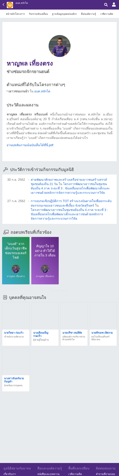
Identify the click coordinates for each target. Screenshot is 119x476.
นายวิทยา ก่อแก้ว (13, 332)
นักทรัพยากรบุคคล (13, 385)
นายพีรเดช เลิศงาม (102, 332)
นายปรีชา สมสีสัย (72, 332)
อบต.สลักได (21, 3)
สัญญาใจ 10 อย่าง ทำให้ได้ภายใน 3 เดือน (44, 250)
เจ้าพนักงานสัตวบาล (14, 336)
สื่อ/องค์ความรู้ (88, 13)
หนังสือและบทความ (48, 474)
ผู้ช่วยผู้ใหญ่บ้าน (41, 340)
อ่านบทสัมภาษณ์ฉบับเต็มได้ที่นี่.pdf (30, 145)
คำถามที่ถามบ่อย (105, 474)
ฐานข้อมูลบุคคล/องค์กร (64, 13)
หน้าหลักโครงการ (15, 13)
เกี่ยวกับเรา (9, 474)
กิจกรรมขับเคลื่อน (38, 13)
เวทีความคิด (106, 13)
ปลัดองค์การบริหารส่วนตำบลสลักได (73, 338)
